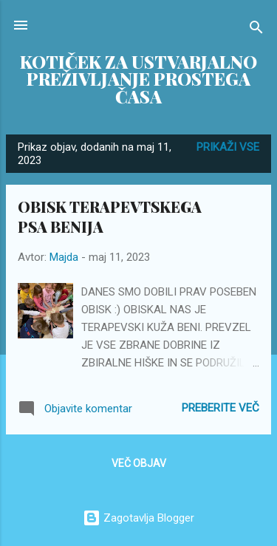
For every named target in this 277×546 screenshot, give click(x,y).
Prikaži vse (227, 147)
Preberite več (220, 407)
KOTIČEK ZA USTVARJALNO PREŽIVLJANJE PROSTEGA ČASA (138, 79)
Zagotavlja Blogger (138, 518)
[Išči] (256, 29)
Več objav (139, 463)
